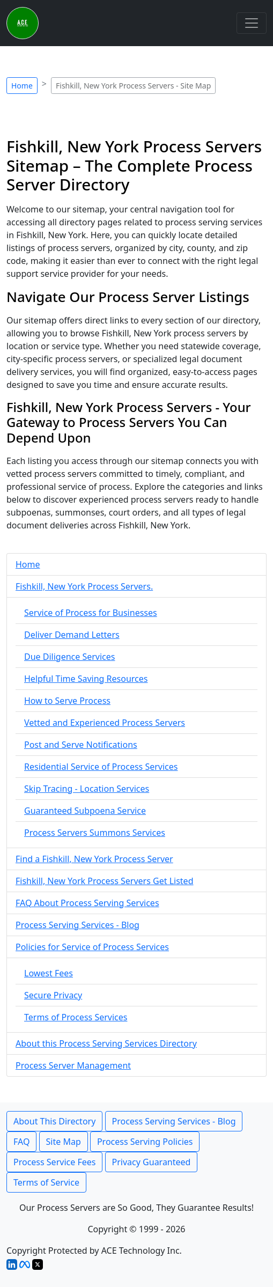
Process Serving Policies (145, 1142)
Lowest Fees (48, 973)
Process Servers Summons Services (94, 833)
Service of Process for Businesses (90, 613)
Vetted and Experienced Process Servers (104, 723)
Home (22, 85)
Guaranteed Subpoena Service (85, 811)
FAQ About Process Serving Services (87, 903)
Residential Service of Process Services (101, 767)
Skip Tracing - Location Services (86, 789)
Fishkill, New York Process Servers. (84, 586)
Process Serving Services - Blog (77, 925)
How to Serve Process (67, 701)
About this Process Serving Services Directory (106, 1043)
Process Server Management (73, 1065)
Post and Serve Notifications (80, 745)
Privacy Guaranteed (151, 1162)
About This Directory (54, 1121)
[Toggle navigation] (252, 23)
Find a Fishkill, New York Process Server (94, 859)
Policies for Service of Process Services (92, 947)
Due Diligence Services (69, 657)
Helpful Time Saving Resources (85, 679)
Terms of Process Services (75, 1017)
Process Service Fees (54, 1162)
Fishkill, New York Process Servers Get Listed (104, 881)
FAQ (21, 1142)
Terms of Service (46, 1182)
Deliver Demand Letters (72, 635)
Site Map (63, 1142)
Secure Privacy (53, 995)
